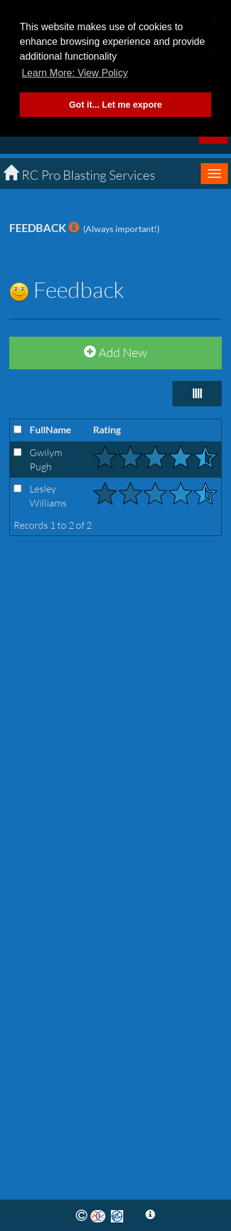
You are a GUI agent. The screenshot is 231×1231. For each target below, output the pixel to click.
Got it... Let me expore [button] (115, 105)
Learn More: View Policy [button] (75, 73)
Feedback (66, 289)
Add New (115, 352)
